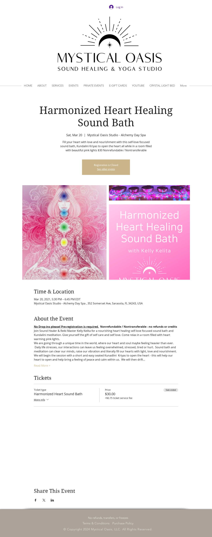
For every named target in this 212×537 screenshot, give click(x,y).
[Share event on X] (44, 500)
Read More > (42, 365)
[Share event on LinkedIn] (52, 500)
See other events (106, 169)
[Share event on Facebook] (35, 500)
